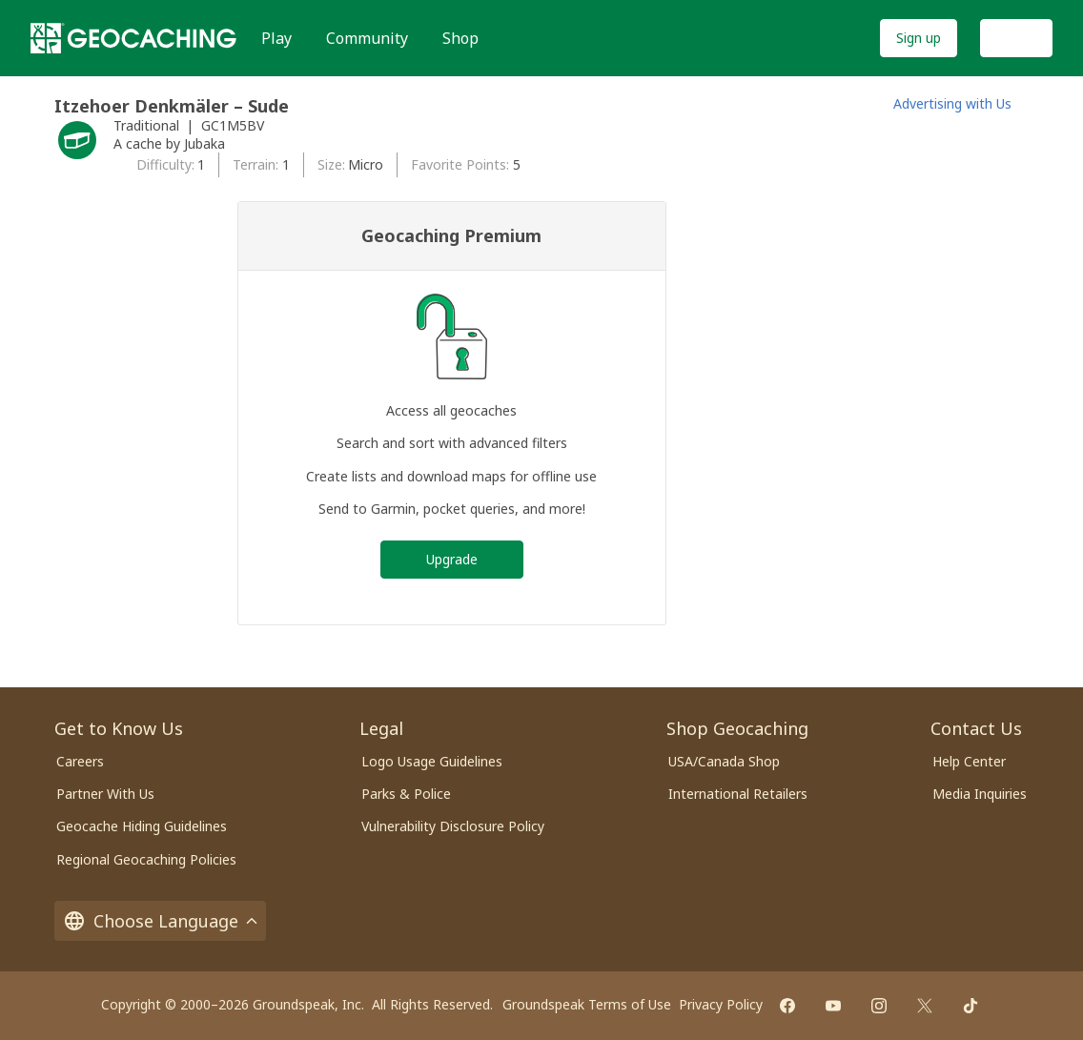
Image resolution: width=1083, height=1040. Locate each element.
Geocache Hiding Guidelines (141, 826)
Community (367, 38)
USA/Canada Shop (724, 761)
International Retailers (737, 794)
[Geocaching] (133, 38)
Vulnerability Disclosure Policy (452, 826)
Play (276, 38)
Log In (1016, 38)
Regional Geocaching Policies (146, 859)
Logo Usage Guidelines (431, 761)
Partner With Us (105, 794)
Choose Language (160, 920)
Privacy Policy (721, 1004)
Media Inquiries (979, 794)
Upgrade (452, 559)
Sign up (918, 38)
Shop (460, 38)
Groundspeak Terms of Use (586, 1004)
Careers (80, 761)
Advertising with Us (952, 103)
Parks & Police (406, 794)
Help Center (969, 761)
